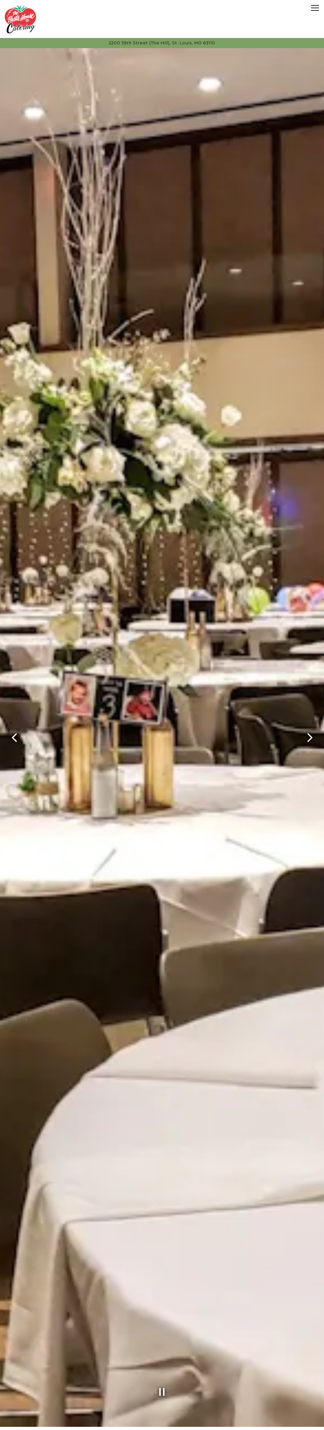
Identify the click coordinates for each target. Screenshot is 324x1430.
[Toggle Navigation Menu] (315, 8)
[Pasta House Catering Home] (20, 19)
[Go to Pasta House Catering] (162, 43)
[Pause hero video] (162, 1379)
